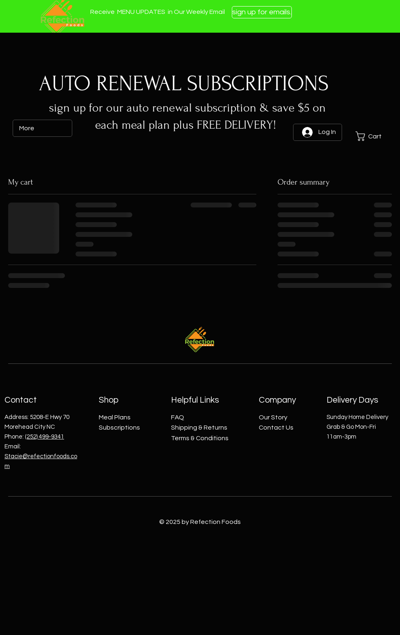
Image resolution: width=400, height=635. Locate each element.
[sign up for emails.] (262, 12)
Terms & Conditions (200, 438)
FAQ (177, 417)
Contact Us (276, 427)
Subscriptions (119, 427)
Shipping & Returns (199, 427)
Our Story (273, 417)
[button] (373, 136)
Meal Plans (115, 417)
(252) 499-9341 (44, 437)
